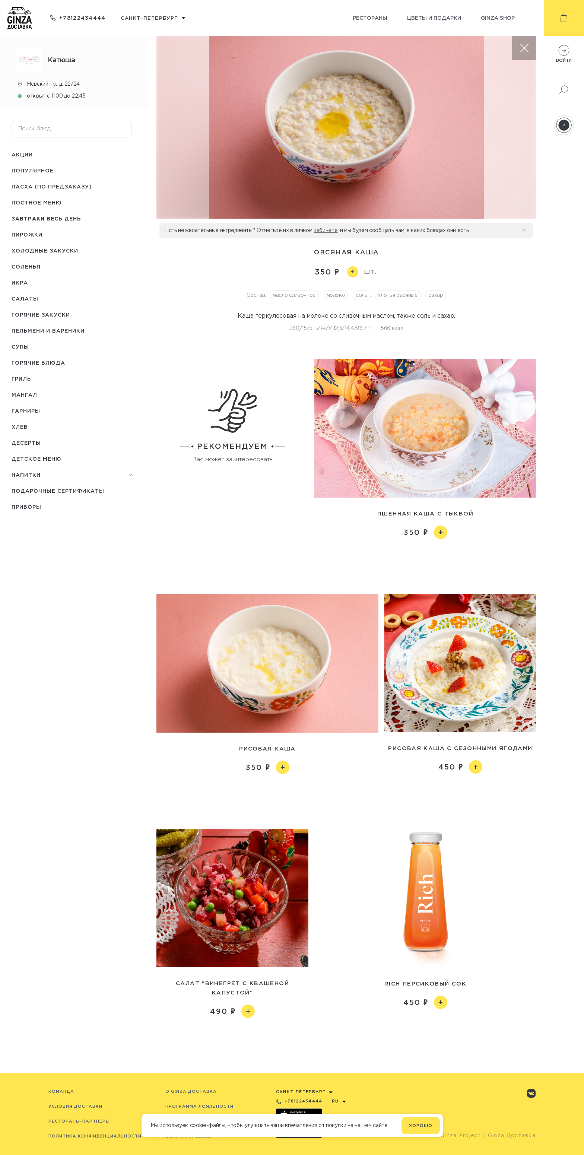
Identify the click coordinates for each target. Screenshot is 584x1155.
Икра (20, 282)
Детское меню (36, 458)
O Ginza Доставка (191, 1091)
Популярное (33, 170)
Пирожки (27, 234)
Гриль (21, 378)
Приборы (26, 507)
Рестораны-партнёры (79, 1121)
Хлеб (20, 426)
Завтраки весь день (46, 218)
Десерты (26, 442)
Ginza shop (498, 17)
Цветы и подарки (434, 17)
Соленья (26, 266)
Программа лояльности (199, 1106)
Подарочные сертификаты (58, 491)
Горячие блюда (38, 362)
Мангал (24, 394)
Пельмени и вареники (48, 330)
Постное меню (37, 202)
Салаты (25, 298)
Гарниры (26, 410)
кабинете (325, 230)
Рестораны (370, 17)
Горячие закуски (41, 314)
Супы (20, 346)
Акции (22, 154)
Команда (61, 1091)
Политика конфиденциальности (95, 1136)
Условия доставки (75, 1106)
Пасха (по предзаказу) (52, 186)
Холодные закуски (45, 250)
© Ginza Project (457, 1135)
